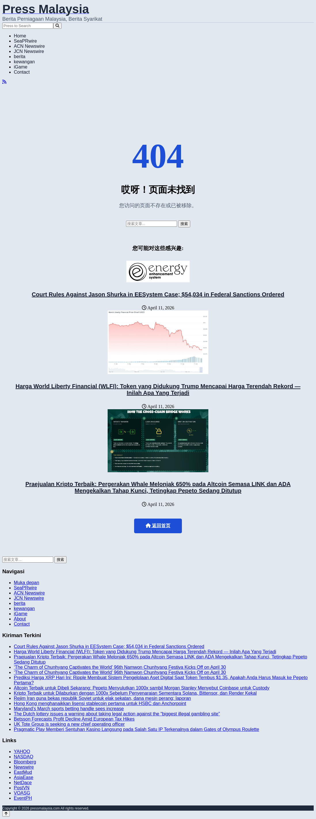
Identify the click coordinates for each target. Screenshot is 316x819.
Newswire (24, 767)
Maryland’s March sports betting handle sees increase (69, 708)
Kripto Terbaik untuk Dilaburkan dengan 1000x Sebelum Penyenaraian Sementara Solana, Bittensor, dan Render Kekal (135, 693)
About (20, 618)
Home (20, 35)
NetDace (23, 782)
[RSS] (4, 81)
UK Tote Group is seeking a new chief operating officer (69, 724)
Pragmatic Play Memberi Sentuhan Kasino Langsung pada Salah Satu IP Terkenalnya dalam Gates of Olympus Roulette (136, 729)
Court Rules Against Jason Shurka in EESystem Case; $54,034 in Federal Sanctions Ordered (158, 294)
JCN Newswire (29, 51)
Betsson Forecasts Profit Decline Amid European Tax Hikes (74, 719)
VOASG (22, 793)
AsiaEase (23, 777)
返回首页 (158, 525)
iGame (20, 66)
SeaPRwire (25, 41)
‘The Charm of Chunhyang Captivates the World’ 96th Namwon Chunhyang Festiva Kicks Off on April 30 (120, 667)
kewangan (24, 61)
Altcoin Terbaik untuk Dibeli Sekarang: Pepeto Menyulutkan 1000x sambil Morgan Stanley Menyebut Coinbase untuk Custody (141, 687)
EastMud (23, 772)
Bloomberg (25, 761)
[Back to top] (6, 814)
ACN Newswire (29, 46)
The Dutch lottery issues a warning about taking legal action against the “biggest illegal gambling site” (117, 713)
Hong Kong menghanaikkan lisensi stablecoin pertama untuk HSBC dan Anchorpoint (100, 703)
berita (19, 56)
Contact (22, 72)
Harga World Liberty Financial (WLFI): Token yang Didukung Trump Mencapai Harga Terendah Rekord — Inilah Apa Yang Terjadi (158, 389)
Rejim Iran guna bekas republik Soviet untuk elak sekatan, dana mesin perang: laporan (102, 698)
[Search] (57, 26)
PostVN (21, 787)
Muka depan (26, 582)
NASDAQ (23, 756)
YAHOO (22, 751)
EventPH (23, 798)
